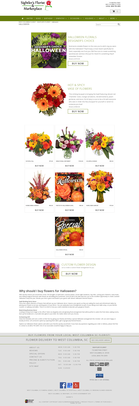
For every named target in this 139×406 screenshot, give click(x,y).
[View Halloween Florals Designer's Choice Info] (49, 50)
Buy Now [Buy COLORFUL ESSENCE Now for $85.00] (99, 166)
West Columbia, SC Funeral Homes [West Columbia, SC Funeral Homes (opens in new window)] (40, 390)
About (103, 18)
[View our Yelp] (76, 388)
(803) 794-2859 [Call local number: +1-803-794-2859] (115, 6)
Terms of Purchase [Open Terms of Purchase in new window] (103, 402)
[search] (118, 24)
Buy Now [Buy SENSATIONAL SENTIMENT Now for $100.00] (69, 166)
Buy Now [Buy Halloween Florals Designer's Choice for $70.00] (78, 63)
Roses (38, 18)
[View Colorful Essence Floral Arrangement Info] (99, 142)
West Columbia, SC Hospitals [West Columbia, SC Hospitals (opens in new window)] (65, 390)
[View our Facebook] (63, 388)
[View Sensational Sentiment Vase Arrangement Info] (69, 142)
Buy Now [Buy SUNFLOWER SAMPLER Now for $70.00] (99, 210)
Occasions (76, 18)
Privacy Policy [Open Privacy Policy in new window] (87, 402)
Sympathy (61, 18)
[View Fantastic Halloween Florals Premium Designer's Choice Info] (69, 187)
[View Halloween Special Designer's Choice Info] (69, 231)
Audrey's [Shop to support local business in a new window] (69, 397)
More (113, 18)
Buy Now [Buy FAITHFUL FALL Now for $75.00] (39, 166)
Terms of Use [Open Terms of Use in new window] (75, 403)
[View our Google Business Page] (69, 388)
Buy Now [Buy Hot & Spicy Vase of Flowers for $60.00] (78, 111)
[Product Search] (106, 24)
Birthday (48, 18)
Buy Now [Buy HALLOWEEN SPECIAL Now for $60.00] (69, 254)
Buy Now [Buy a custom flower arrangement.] (72, 273)
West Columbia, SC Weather (58, 393)
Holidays (90, 18)
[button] (115, 11)
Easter (30, 18)
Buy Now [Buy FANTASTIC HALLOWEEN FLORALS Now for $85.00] (69, 210)
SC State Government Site (81, 393)
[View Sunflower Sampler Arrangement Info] (99, 186)
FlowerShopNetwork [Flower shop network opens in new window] (71, 402)
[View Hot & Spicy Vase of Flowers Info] (49, 98)
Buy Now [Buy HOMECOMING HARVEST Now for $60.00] (39, 210)
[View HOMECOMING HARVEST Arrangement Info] (39, 187)
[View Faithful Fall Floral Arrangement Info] (39, 142)
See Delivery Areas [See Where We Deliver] (101, 340)
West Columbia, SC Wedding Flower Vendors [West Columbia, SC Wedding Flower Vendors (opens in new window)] (95, 390)
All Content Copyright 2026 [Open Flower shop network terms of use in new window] (50, 402)
